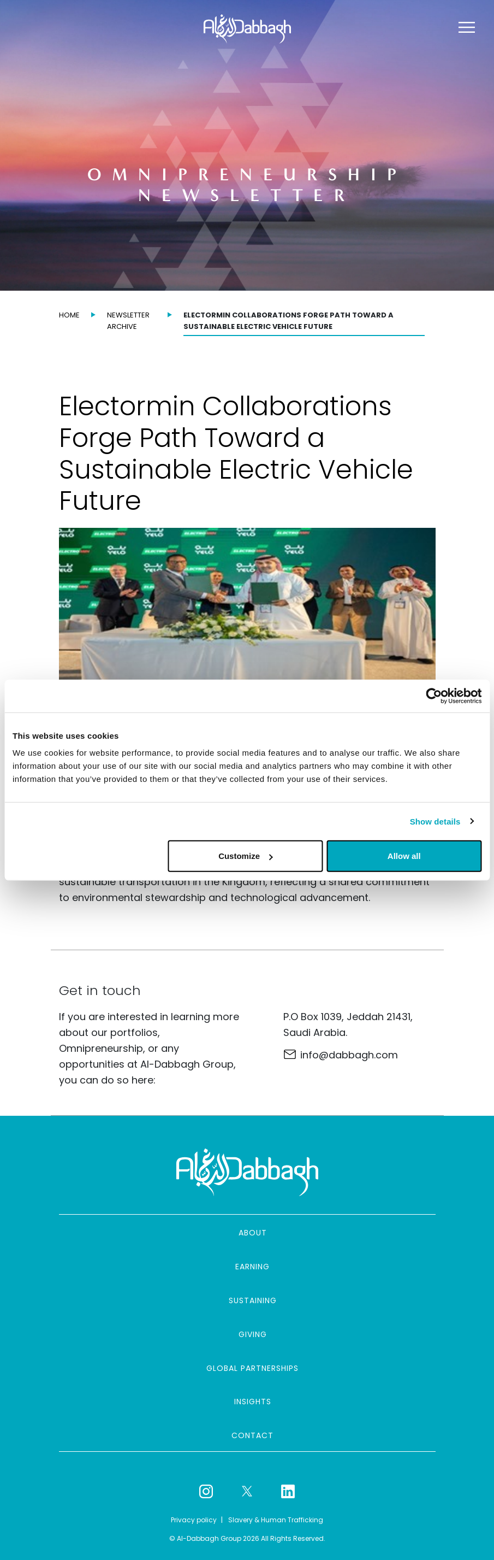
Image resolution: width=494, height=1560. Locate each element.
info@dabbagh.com (349, 1055)
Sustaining (253, 1300)
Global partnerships (252, 1368)
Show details (435, 821)
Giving (253, 1334)
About (253, 1232)
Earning (252, 1266)
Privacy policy (194, 1519)
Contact (252, 1435)
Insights (252, 1401)
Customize (245, 856)
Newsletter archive (128, 321)
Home (69, 315)
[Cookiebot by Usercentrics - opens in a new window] (433, 695)
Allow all (404, 856)
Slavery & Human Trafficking (275, 1519)
